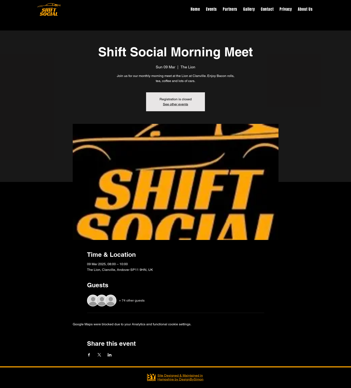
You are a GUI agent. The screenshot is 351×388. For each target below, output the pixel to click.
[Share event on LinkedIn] (110, 354)
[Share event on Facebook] (89, 354)
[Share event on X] (99, 354)
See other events (175, 104)
